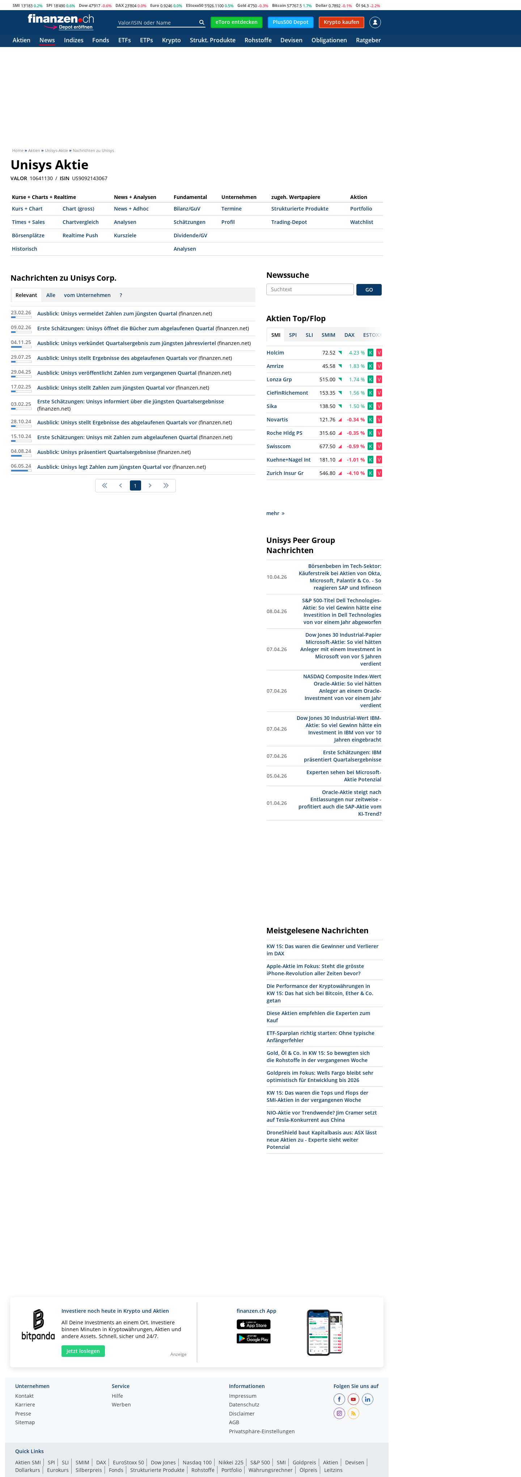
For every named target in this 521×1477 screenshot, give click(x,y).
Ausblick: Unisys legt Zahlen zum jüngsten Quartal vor (104, 466)
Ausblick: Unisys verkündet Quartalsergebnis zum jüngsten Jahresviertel (126, 343)
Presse (23, 1388)
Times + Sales (28, 221)
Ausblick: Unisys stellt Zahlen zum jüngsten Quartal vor (105, 387)
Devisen (291, 40)
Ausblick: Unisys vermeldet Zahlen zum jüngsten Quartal (107, 313)
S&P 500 (260, 1436)
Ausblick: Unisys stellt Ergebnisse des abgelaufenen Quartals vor (117, 358)
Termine (231, 208)
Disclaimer (242, 1388)
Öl (358, 5)
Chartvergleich (81, 221)
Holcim (275, 352)
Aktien (21, 40)
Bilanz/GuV (187, 208)
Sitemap (25, 1397)
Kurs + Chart (27, 208)
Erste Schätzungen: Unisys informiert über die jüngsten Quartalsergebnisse (130, 401)
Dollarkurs (27, 1444)
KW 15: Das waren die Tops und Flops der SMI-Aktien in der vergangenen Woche (317, 1071)
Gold (241, 5)
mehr (275, 487)
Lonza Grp (279, 379)
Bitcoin (279, 5)
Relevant (26, 295)
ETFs (124, 40)
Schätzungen (190, 221)
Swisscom (279, 446)
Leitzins (333, 1444)
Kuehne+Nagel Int (289, 459)
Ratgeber (368, 40)
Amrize (275, 365)
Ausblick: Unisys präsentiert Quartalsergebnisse (96, 452)
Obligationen (329, 40)
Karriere (25, 1379)
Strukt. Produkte (213, 40)
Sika (272, 406)
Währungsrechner (271, 1444)
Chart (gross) (78, 208)
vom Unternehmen (87, 295)
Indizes (74, 40)
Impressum (243, 1371)
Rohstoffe (258, 40)
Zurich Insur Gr (285, 473)
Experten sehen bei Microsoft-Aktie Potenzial (343, 750)
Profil (228, 221)
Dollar (321, 5)
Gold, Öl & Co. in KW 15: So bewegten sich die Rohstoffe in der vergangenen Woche (318, 1031)
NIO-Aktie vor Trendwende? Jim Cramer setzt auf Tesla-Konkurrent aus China (322, 1090)
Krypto (171, 40)
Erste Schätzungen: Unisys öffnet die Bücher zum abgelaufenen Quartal (125, 328)
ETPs (146, 40)
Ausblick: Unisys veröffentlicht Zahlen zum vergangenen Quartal (116, 372)
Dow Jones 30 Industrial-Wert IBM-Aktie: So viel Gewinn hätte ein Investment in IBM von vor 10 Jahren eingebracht (339, 703)
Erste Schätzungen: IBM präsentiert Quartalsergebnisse (342, 730)
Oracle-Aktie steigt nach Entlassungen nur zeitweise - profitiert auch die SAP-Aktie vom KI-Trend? (339, 777)
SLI (65, 1436)
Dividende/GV (190, 235)
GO (369, 289)
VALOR (18, 178)
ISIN (64, 178)
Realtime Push (80, 235)
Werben (121, 1379)
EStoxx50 (194, 5)
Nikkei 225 (231, 1436)
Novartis (277, 419)
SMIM (82, 1436)
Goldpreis (304, 1436)
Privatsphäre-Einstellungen (262, 1406)
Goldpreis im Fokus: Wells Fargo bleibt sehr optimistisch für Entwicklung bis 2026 (320, 1051)
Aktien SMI (28, 1436)
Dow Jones (163, 1436)
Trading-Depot (289, 221)
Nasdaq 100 (197, 1436)
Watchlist (361, 221)
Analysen (125, 221)
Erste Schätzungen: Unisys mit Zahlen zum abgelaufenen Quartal (117, 437)
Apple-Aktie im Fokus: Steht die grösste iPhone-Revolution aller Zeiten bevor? (315, 944)
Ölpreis (308, 1444)
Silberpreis (89, 1444)
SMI (16, 5)
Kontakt (24, 1371)
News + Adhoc (131, 208)
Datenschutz (244, 1379)
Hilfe (117, 1371)
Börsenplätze (28, 235)
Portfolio (361, 208)
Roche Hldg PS (284, 432)
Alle (50, 295)
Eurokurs (58, 1444)
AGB (234, 1397)
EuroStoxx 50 (128, 1436)
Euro (154, 5)
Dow (83, 5)
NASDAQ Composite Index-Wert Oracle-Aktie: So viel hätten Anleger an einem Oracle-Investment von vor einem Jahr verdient (342, 665)
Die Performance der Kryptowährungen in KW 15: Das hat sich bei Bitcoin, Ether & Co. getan (320, 967)
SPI (49, 5)
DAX (119, 5)
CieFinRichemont (287, 392)
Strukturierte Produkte (300, 208)
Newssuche (287, 275)
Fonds (100, 40)
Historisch (24, 248)
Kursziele (125, 235)
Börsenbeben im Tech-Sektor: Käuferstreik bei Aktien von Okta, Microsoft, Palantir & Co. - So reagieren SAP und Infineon (340, 551)
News (47, 40)
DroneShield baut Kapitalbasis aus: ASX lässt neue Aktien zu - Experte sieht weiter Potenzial (322, 1114)
